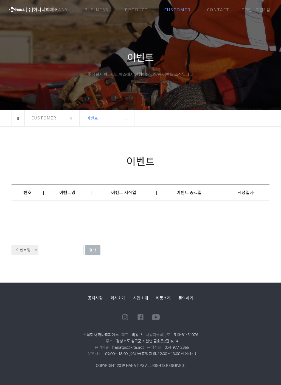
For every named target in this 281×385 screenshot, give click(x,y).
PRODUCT (136, 9)
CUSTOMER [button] (44, 118)
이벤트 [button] (92, 118)
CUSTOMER (177, 9)
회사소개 (117, 298)
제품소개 (163, 298)
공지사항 (95, 298)
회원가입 (263, 10)
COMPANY (56, 9)
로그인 (246, 10)
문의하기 (185, 298)
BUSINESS (96, 9)
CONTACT (218, 9)
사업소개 (140, 298)
